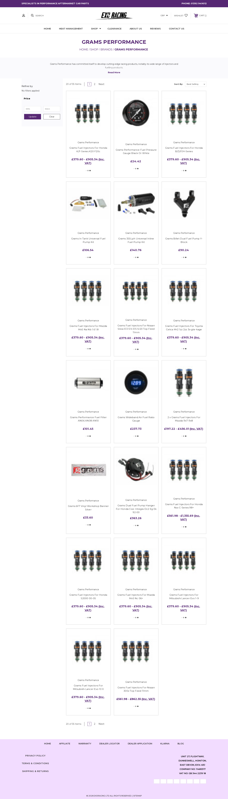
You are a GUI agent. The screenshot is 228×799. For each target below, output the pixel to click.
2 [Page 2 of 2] (94, 84)
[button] (42, 98)
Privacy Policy (35, 755)
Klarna (164, 743)
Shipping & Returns (35, 771)
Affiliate (64, 743)
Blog (181, 743)
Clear (51, 116)
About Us (136, 28)
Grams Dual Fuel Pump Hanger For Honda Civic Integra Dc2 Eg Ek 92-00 (136, 509)
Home (47, 28)
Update (32, 116)
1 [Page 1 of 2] (89, 84)
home (47, 743)
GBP (164, 15)
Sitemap (137, 796)
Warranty (84, 743)
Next (103, 84)
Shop (96, 28)
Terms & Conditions (35, 763)
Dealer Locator (109, 743)
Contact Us (176, 28)
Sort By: (178, 84)
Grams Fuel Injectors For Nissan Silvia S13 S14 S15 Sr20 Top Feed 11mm (136, 329)
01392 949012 (199, 3)
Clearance (114, 28)
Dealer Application (140, 743)
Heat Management (71, 28)
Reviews (155, 28)
